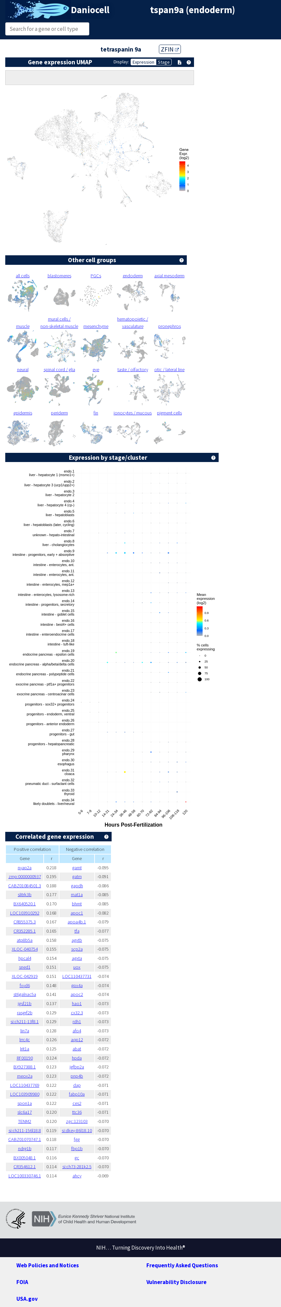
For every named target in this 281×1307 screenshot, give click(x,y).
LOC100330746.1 (25, 1176)
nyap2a (25, 868)
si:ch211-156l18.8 (25, 1130)
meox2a (24, 1076)
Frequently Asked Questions (182, 1265)
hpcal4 (24, 958)
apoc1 (77, 913)
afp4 (77, 1031)
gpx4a (77, 985)
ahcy (77, 1176)
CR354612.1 (24, 1167)
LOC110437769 (24, 1085)
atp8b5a (24, 940)
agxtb (77, 940)
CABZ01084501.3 (24, 886)
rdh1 (77, 1021)
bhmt (77, 904)
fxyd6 (25, 985)
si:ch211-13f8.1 (25, 1021)
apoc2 (77, 994)
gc (77, 1158)
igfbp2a (77, 1067)
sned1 (25, 967)
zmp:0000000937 (25, 876)
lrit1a (24, 1049)
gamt (77, 868)
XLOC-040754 (25, 949)
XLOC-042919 (25, 976)
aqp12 (77, 1040)
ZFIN (170, 49)
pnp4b (77, 1076)
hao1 (77, 1003)
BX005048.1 (24, 1158)
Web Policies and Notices (47, 1265)
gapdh (77, 886)
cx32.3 (77, 1013)
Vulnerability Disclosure (176, 1282)
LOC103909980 (24, 1094)
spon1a (24, 1103)
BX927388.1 (24, 1067)
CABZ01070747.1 (24, 1139)
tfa (77, 931)
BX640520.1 (24, 904)
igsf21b (25, 1003)
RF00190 (25, 1058)
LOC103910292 (24, 913)
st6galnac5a (24, 994)
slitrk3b (25, 894)
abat (77, 1049)
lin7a (24, 1031)
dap (77, 1085)
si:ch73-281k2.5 (77, 1167)
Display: (121, 62)
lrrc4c (24, 1040)
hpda (77, 1058)
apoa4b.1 (77, 922)
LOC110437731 (77, 976)
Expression (143, 62)
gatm (77, 876)
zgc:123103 (77, 1121)
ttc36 (77, 1112)
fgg (77, 1139)
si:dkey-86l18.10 (77, 1130)
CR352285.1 (24, 931)
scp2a (77, 949)
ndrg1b (25, 1148)
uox (76, 967)
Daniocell (90, 10)
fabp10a (77, 1094)
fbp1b (77, 1148)
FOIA (22, 1282)
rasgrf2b (24, 1013)
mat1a (77, 894)
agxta (77, 958)
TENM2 (24, 1121)
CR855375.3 (24, 922)
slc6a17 (24, 1112)
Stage (164, 62)
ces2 (77, 1103)
